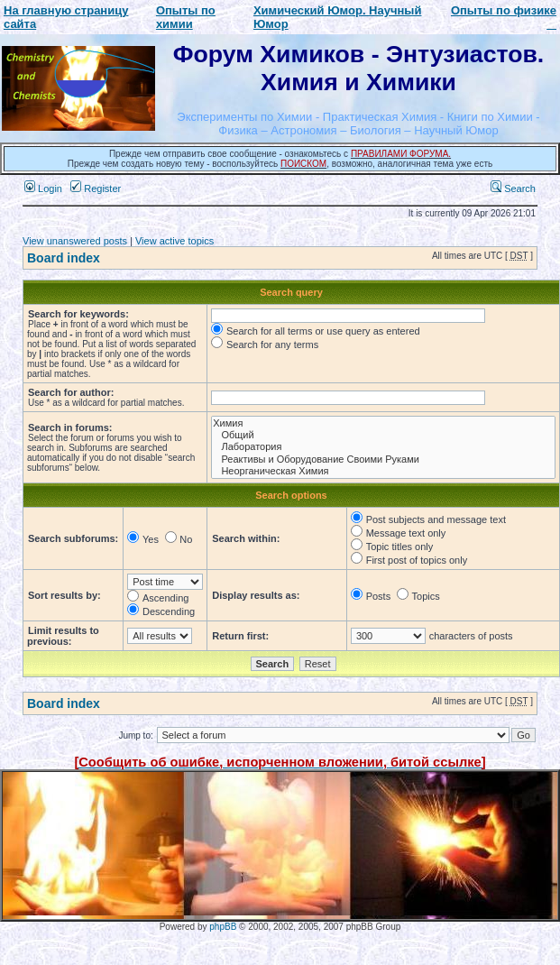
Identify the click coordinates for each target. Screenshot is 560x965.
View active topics (174, 240)
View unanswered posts (75, 240)
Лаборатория (383, 447)
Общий (383, 435)
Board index (63, 258)
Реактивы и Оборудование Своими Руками (383, 459)
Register (95, 188)
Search (513, 188)
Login (43, 188)
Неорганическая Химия (383, 471)
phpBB (222, 927)
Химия (383, 423)
